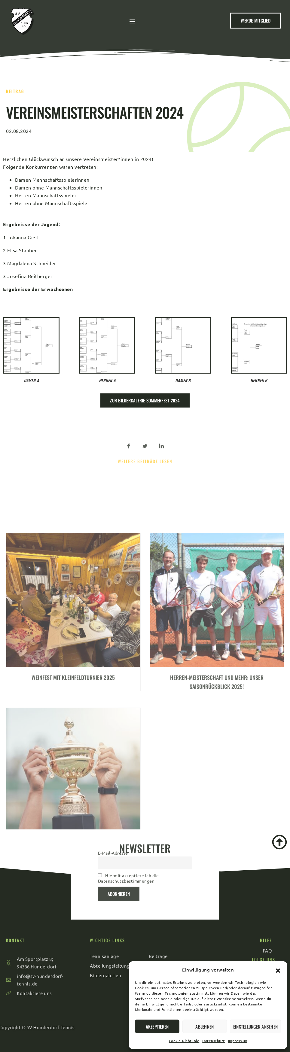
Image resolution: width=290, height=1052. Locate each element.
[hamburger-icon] (134, 25)
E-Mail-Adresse (113, 817)
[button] (278, 970)
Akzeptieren (157, 1026)
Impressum (237, 1040)
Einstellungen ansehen (255, 1026)
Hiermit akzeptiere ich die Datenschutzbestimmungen (128, 842)
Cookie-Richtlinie (184, 1040)
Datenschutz (213, 1040)
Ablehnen (204, 1026)
